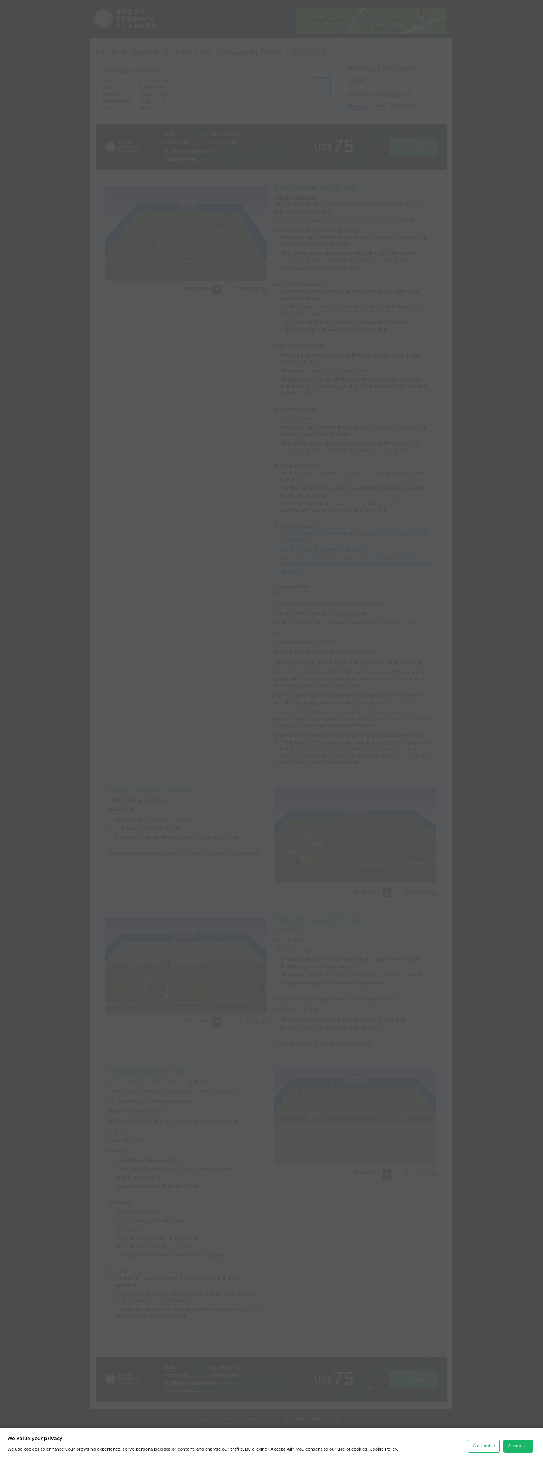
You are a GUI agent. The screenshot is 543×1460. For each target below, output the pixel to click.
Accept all (518, 1441)
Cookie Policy (383, 1444)
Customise (483, 1441)
